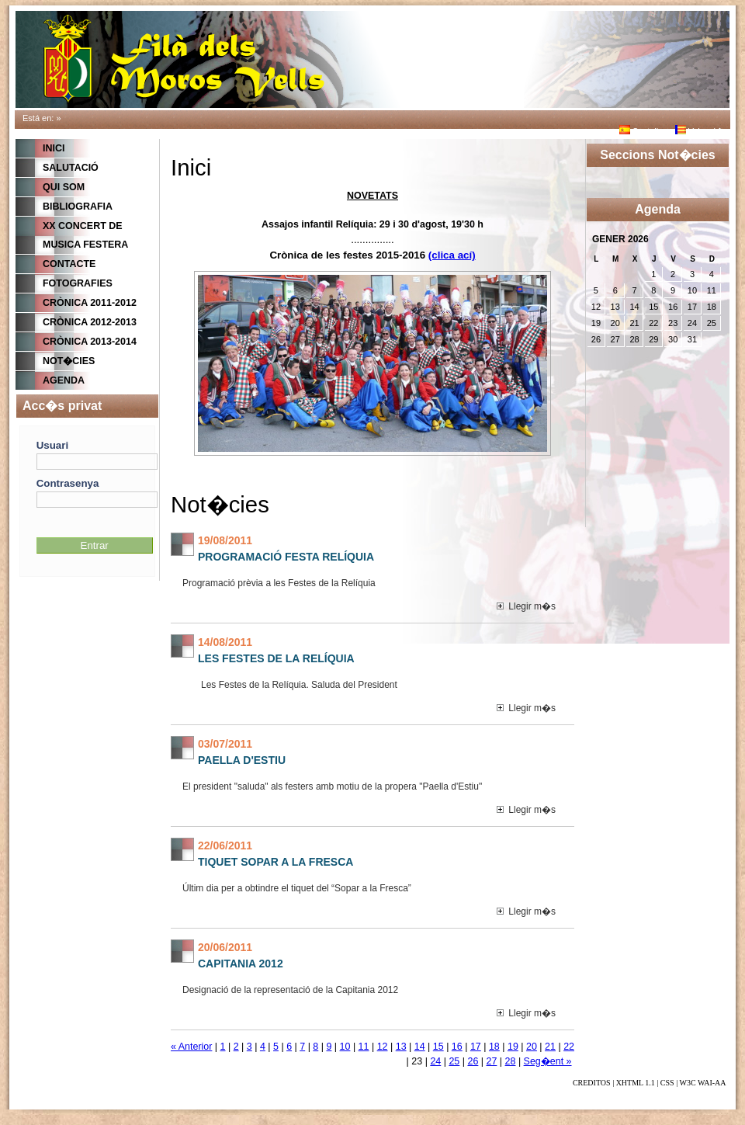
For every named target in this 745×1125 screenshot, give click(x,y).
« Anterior (191, 1046)
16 (457, 1046)
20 (531, 1046)
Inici (53, 148)
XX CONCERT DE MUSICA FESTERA (85, 235)
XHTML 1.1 (635, 1082)
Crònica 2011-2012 (90, 302)
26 (472, 1061)
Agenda (64, 380)
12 (382, 1046)
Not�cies (69, 361)
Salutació (71, 167)
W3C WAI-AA (702, 1082)
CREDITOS (592, 1082)
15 (438, 1046)
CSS (667, 1082)
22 (568, 1046)
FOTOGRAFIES (78, 283)
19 (513, 1046)
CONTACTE (69, 264)
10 (345, 1046)
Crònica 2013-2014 (90, 341)
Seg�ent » (548, 1061)
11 (364, 1046)
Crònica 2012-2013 (90, 322)
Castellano (646, 131)
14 (419, 1046)
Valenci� (699, 131)
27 (492, 1061)
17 (475, 1046)
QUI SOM (64, 187)
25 (454, 1061)
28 (510, 1061)
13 (401, 1046)
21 (550, 1046)
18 (494, 1046)
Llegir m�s (526, 606)
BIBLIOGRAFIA (78, 206)
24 (435, 1061)
